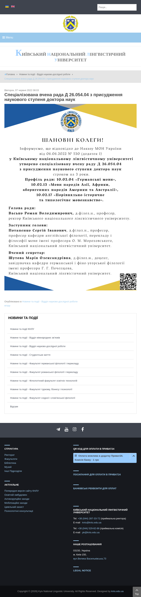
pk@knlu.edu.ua (91, 532)
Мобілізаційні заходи (15, 503)
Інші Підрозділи (13, 471)
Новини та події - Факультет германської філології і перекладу (44, 363)
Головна (10, 74)
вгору (7, 305)
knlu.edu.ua (117, 591)
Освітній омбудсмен (15, 494)
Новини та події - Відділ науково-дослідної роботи (44, 74)
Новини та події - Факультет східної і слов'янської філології (42, 398)
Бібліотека (10, 463)
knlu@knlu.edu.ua (91, 522)
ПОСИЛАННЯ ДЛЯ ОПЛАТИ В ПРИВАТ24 (97, 474)
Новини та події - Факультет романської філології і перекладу (44, 372)
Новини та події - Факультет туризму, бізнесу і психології (41, 389)
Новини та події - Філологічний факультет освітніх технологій (43, 380)
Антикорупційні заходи (16, 499)
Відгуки (14, 406)
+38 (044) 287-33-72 (89, 518)
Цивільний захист (14, 507)
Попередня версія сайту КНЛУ (21, 490)
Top (137, 591)
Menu (7, 37)
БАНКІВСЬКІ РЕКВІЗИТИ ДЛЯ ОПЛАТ (94, 488)
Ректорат (9, 455)
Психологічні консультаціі (18, 511)
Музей (8, 467)
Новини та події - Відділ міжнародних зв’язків (35, 337)
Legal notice (82, 570)
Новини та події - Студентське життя (30, 354)
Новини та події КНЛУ (22, 329)
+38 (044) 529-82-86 (89, 528)
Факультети (10, 459)
